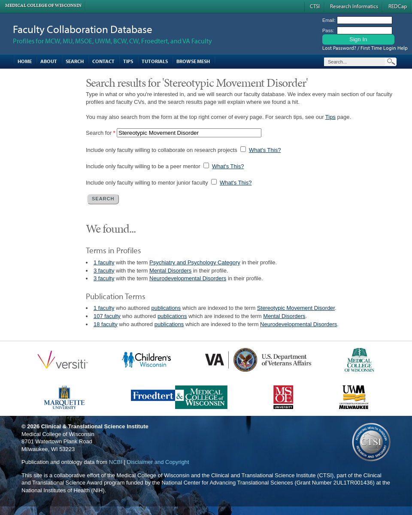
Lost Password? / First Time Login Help (365, 48)
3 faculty (104, 270)
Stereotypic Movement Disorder (296, 308)
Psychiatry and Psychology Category (194, 262)
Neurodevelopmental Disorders (187, 278)
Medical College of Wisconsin (43, 5)
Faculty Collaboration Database (82, 29)
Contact (103, 61)
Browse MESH (193, 61)
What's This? (265, 150)
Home (25, 61)
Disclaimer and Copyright (158, 462)
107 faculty (107, 316)
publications (166, 308)
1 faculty (104, 262)
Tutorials (155, 61)
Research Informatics (354, 6)
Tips (128, 61)
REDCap (397, 6)
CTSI (315, 6)
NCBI (115, 462)
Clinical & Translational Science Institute (94, 426)
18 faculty (106, 324)
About (48, 61)
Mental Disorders (170, 270)
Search (75, 61)
